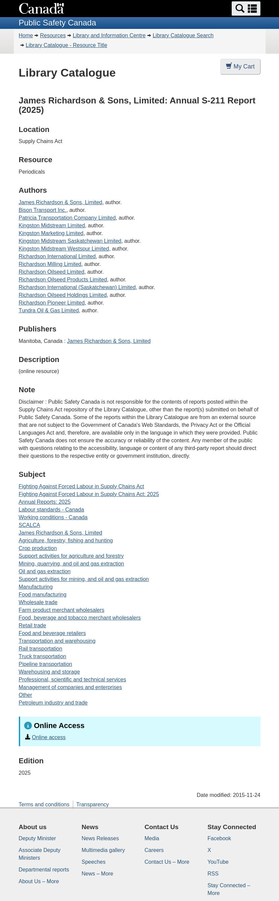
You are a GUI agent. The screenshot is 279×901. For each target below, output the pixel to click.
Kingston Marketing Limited (51, 233)
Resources (52, 35)
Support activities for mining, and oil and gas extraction (84, 579)
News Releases (100, 838)
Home (26, 35)
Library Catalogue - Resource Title (66, 45)
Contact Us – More (167, 862)
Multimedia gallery (103, 850)
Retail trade (32, 625)
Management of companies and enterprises (70, 687)
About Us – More (39, 881)
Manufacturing (36, 587)
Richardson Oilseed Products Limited (63, 279)
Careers (154, 850)
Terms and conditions (44, 804)
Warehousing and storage (49, 672)
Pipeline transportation (45, 664)
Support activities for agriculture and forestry (71, 556)
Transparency (92, 804)
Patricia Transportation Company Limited (67, 218)
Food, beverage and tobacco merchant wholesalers (80, 618)
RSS (213, 873)
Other (25, 695)
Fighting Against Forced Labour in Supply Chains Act (81, 486)
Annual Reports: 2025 (45, 502)
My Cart (240, 66)
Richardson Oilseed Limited (52, 272)
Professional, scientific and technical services (72, 679)
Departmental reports (44, 869)
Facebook (219, 838)
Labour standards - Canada (51, 509)
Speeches (93, 862)
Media (152, 838)
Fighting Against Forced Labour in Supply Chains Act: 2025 (89, 494)
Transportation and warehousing (57, 641)
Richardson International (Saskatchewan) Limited (77, 287)
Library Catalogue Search (183, 35)
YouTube (218, 862)
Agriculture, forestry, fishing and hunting (66, 540)
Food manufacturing (42, 594)
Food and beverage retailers (52, 633)
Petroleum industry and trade (53, 703)
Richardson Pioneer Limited (52, 303)
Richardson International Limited (57, 256)
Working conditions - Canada (53, 517)
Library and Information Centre (109, 35)
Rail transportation (40, 648)
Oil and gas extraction (45, 571)
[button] (246, 8)
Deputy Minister (37, 838)
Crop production (38, 548)
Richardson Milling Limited (50, 264)
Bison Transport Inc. (42, 210)
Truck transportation (42, 656)
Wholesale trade (38, 602)
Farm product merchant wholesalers (61, 610)
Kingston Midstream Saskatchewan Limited (70, 241)
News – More (97, 873)
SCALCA (29, 525)
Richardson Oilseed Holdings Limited (63, 295)
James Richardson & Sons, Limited (60, 202)
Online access (49, 737)
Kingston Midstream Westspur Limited (64, 249)
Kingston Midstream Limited (52, 225)
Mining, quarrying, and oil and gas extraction (71, 564)
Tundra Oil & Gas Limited (49, 310)
